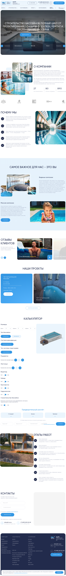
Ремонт (48, 45)
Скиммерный (5, 336)
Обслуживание (18, 45)
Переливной (16, 336)
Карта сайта (30, 564)
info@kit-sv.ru (8, 522)
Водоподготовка (15, 558)
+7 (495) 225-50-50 (43, 2)
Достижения (30, 545)
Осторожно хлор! (15, 560)
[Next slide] (64, 46)
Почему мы (14, 562)
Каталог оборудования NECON (18, 554)
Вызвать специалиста (39, 34)
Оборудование (4, 547)
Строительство (4, 541)
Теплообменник (6, 352)
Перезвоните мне (7, 514)
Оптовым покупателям (17, 556)
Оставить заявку (56, 554)
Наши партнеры (15, 564)
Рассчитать (25, 35)
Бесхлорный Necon (7, 344)
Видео (29, 556)
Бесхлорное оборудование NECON (19, 552)
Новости (30, 541)
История (30, 539)
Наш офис (32, 3)
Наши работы (53, 8)
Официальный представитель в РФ (60, 538)
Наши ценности (31, 547)
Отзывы (29, 558)
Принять (59, 572)
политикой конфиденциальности (49, 424)
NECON (33, 46)
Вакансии (30, 554)
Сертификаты (31, 543)
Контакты (30, 562)
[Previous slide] (2, 46)
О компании (62, 8)
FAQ (29, 560)
